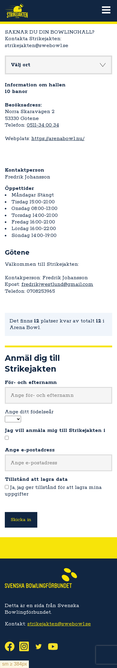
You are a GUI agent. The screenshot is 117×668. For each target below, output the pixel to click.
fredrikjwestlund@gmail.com (57, 284)
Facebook (12, 646)
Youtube (55, 646)
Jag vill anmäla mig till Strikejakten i (55, 430)
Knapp (102, 65)
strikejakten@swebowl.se (59, 624)
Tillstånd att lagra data (36, 479)
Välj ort (20, 64)
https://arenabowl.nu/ (58, 138)
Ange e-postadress (30, 450)
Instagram (26, 646)
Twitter (41, 646)
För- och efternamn (31, 382)
